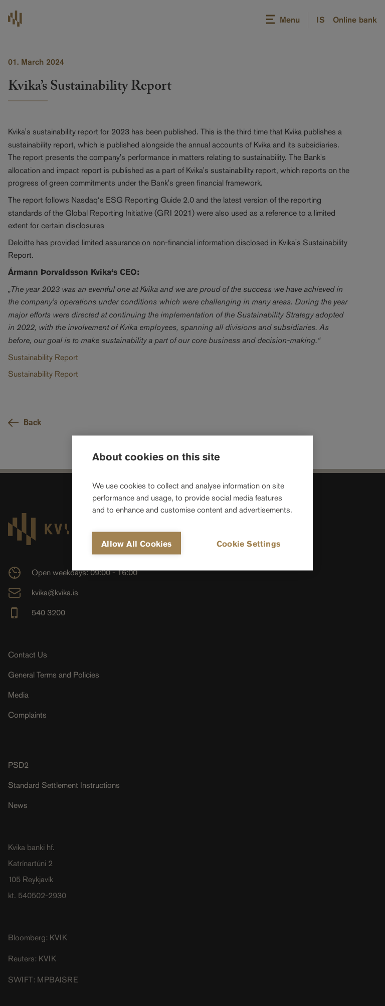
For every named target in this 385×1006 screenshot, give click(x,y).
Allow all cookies (136, 544)
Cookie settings (248, 544)
